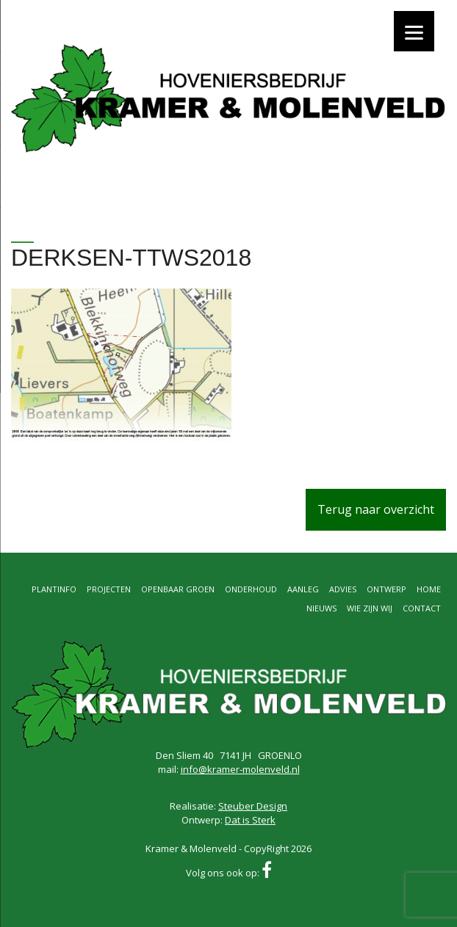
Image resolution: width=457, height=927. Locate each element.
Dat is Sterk (250, 819)
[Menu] (414, 31)
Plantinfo (54, 589)
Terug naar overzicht (375, 509)
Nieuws (321, 608)
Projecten (109, 589)
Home (429, 589)
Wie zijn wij (369, 608)
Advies (342, 589)
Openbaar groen (178, 589)
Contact (422, 608)
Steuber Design (252, 806)
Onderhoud (251, 589)
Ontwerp (386, 589)
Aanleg (303, 589)
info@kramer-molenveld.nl (240, 769)
